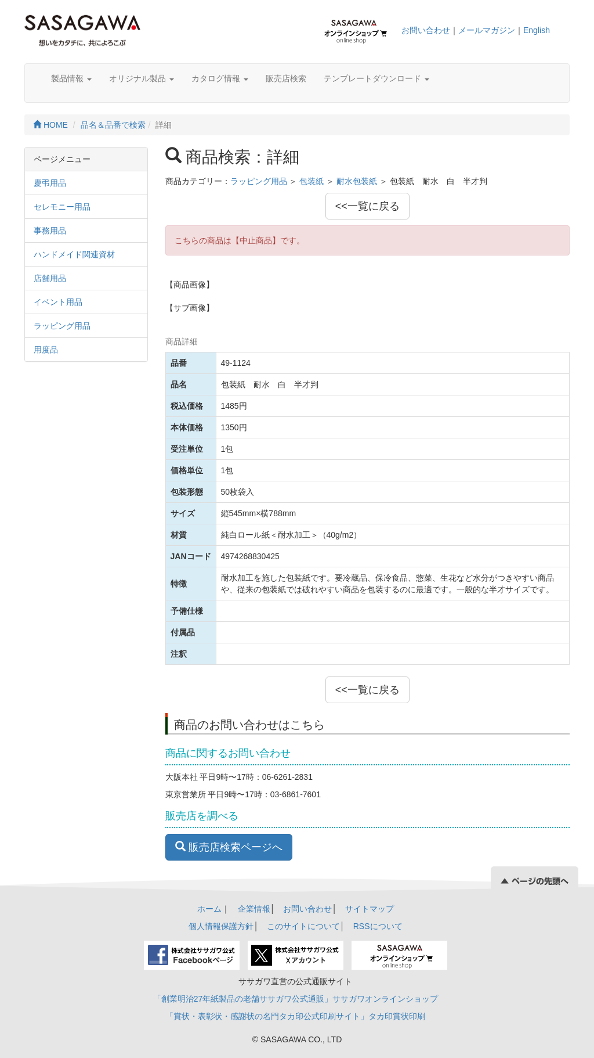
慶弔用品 (50, 183)
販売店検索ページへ (228, 847)
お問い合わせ (425, 30)
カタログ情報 (219, 78)
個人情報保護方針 (221, 926)
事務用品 (50, 230)
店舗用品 (50, 278)
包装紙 (311, 181)
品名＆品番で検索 (113, 124)
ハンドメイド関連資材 (74, 254)
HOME (50, 124)
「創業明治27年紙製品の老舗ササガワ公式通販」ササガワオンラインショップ (296, 998)
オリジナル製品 (141, 78)
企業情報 (254, 908)
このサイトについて (303, 926)
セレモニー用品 (62, 206)
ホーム (209, 908)
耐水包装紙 (356, 181)
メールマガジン (486, 30)
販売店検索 (286, 78)
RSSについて (378, 926)
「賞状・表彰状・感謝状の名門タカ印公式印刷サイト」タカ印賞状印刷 (295, 1016)
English (536, 30)
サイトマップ (369, 908)
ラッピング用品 (62, 325)
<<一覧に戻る (367, 206)
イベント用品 (58, 302)
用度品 (46, 349)
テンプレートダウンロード (376, 78)
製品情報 (71, 78)
